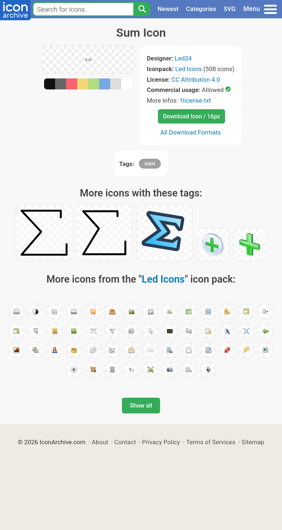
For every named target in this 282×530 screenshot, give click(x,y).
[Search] (141, 9)
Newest (168, 8)
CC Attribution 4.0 (195, 79)
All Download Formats (190, 132)
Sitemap (253, 442)
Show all (141, 405)
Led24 (183, 58)
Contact (125, 442)
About (100, 442)
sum (149, 163)
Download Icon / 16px (191, 116)
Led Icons (188, 69)
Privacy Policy (161, 442)
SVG (230, 8)
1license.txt (195, 100)
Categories (201, 8)
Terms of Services (210, 442)
